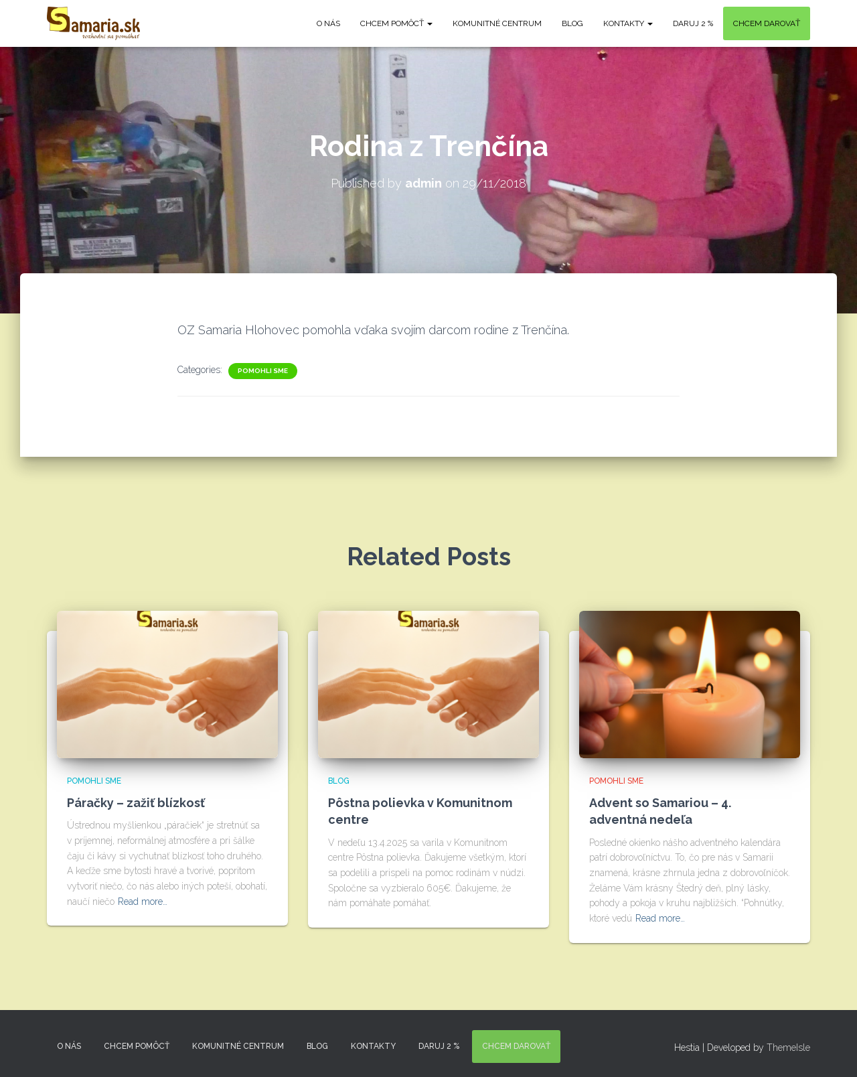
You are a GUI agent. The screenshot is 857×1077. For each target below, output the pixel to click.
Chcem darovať (766, 23)
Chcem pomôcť (396, 23)
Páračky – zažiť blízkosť (136, 803)
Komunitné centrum (497, 23)
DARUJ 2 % (693, 23)
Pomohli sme (263, 370)
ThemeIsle (788, 1047)
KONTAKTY (628, 23)
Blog (572, 23)
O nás (328, 23)
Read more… (142, 901)
